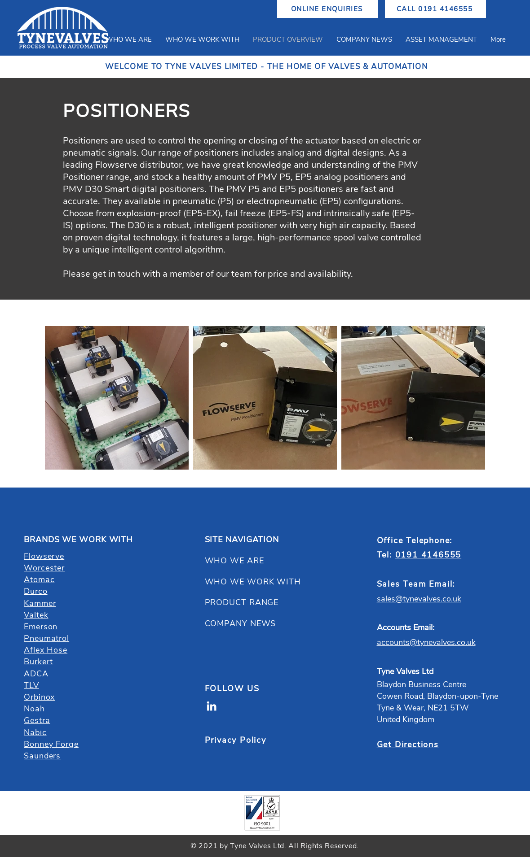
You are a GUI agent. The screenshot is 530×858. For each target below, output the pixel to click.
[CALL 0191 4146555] (435, 9)
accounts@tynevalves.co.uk (426, 642)
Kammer (40, 603)
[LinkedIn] (211, 706)
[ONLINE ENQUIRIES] (327, 9)
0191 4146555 (428, 554)
